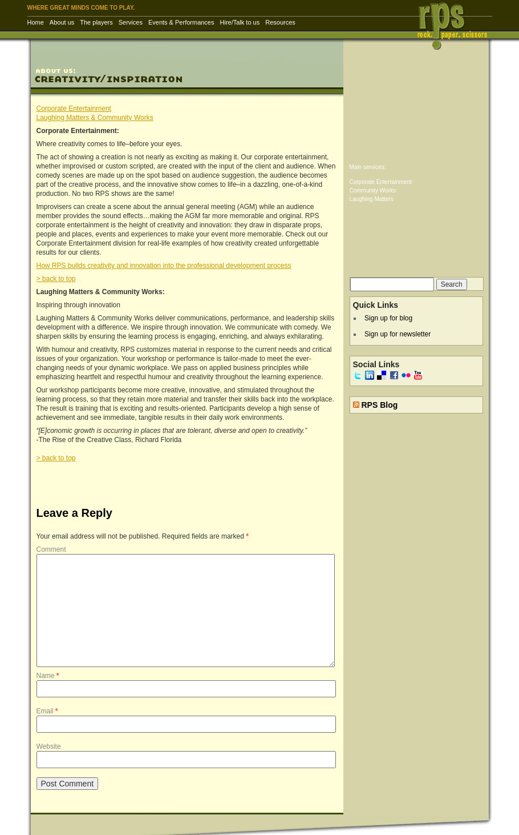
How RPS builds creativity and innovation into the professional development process (164, 266)
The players (96, 22)
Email (47, 711)
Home (35, 22)
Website (49, 746)
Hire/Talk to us (240, 22)
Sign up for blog (388, 318)
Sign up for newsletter (397, 334)
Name (48, 676)
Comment (51, 549)
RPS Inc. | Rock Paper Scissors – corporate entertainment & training (456, 25)
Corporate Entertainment (74, 109)
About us (62, 22)
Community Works (373, 190)
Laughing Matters (372, 199)
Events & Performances (181, 22)
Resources (280, 22)
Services (131, 22)
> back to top (56, 279)
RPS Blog (379, 405)
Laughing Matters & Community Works (95, 118)
